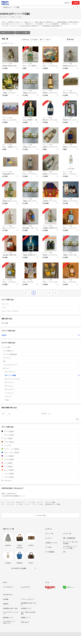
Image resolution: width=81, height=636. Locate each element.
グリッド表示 (45, 39)
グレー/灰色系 (40, 438)
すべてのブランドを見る (18, 568)
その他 (42, 400)
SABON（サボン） (7, 32)
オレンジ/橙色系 (40, 470)
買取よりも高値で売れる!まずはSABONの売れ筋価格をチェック (40, 495)
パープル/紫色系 (40, 456)
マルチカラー (40, 480)
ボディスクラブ (42, 389)
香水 (41, 361)
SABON (40, 335)
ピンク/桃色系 (40, 463)
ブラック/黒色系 (40, 431)
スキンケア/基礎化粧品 (41, 354)
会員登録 (75, 3)
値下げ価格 (40, 323)
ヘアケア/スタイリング (41, 365)
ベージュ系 (40, 445)
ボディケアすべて (42, 372)
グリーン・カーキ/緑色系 (40, 449)
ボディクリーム (42, 382)
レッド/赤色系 (40, 466)
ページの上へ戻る (40, 515)
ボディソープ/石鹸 (22, 32)
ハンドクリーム (42, 393)
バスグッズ (42, 396)
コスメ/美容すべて (41, 351)
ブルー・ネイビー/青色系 (40, 452)
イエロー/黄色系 (40, 459)
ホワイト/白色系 (40, 435)
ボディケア (41, 368)
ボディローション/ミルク (42, 379)
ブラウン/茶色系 (40, 442)
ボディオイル (42, 386)
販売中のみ (25, 39)
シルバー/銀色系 (40, 473)
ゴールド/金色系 (40, 477)
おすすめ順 (34, 39)
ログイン (67, 3)
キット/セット (41, 358)
